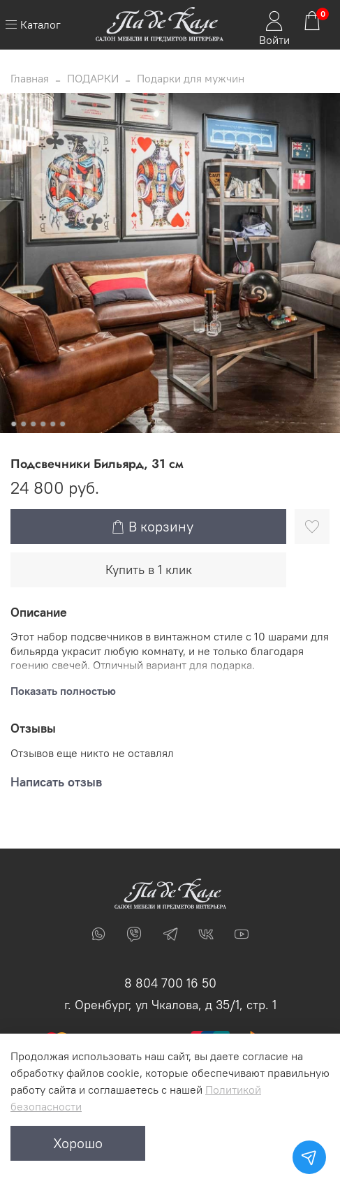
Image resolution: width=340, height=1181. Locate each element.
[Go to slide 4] (42, 424)
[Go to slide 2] (23, 424)
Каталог (33, 24)
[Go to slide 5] (52, 424)
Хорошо (78, 1143)
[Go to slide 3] (33, 424)
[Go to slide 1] (13, 424)
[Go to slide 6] (62, 424)
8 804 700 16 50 (170, 983)
